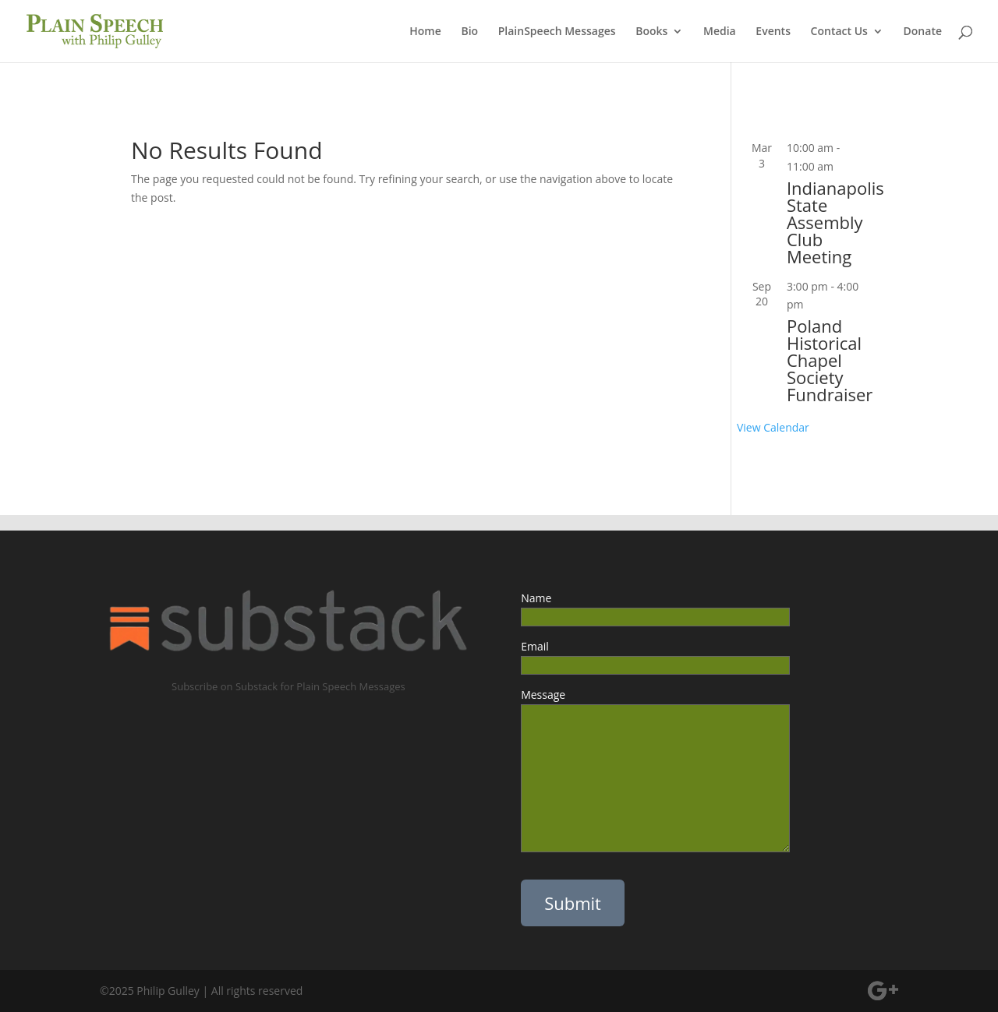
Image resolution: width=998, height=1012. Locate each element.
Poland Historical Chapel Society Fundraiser (829, 360)
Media (719, 32)
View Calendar (773, 427)
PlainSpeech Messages (557, 32)
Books (651, 32)
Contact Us (839, 32)
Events (773, 32)
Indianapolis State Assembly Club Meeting (835, 222)
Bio (469, 32)
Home (425, 32)
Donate (923, 32)
